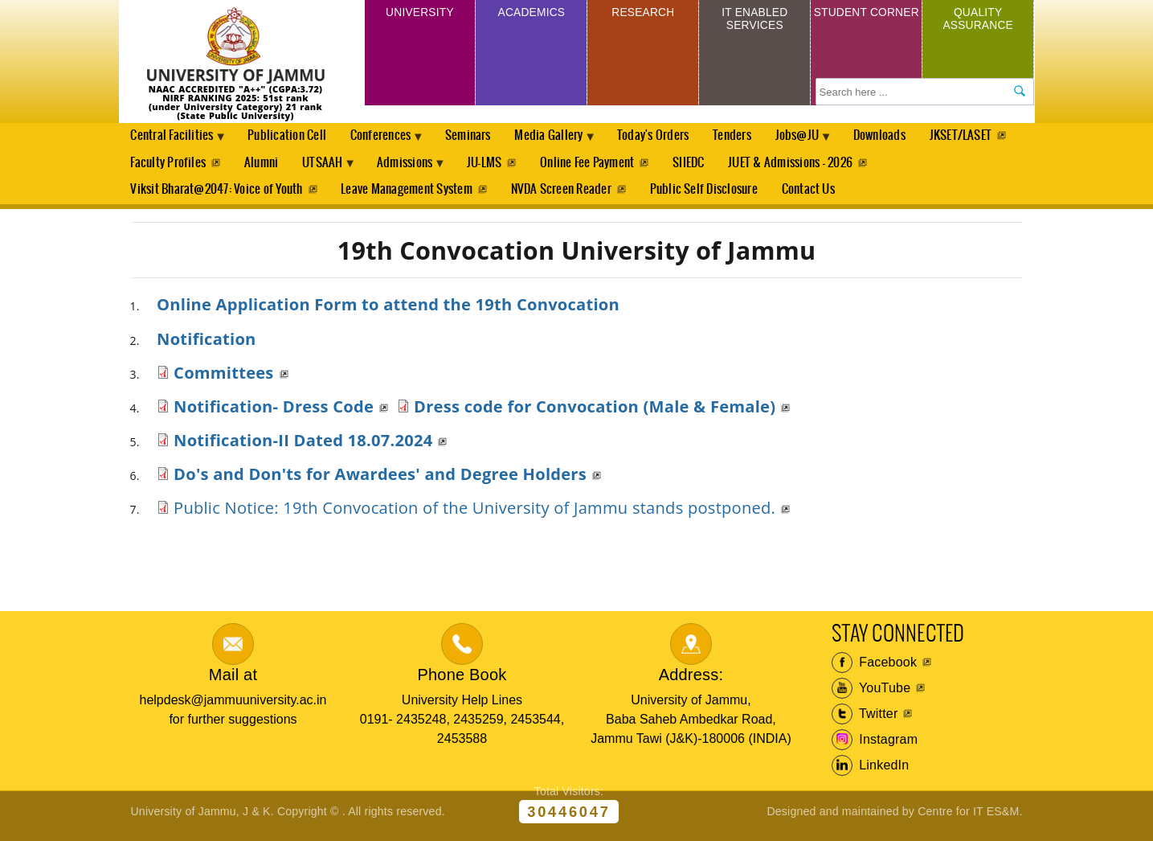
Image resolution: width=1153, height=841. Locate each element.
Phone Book (461, 682)
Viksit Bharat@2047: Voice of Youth (216, 196)
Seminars (482, 137)
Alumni (365, 167)
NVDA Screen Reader (564, 196)
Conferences (391, 141)
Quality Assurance (978, 22)
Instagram (875, 748)
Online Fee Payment (707, 167)
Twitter (865, 722)
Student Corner (866, 22)
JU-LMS (602, 167)
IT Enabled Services (755, 22)
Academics (531, 15)
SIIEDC (809, 167)
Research (643, 15)
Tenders (756, 137)
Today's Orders (675, 137)
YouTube (871, 697)
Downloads (911, 137)
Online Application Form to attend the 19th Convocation (388, 313)
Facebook (875, 671)
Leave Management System (408, 196)
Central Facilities (175, 141)
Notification (206, 346)
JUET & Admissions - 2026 (913, 167)
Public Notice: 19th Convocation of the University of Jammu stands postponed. (474, 516)
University (419, 15)
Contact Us (814, 196)
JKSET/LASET (161, 167)
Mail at (233, 682)
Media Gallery (567, 141)
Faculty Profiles (271, 167)
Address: (691, 682)
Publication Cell (293, 137)
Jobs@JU (825, 141)
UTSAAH (431, 171)
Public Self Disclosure (709, 196)
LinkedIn (871, 774)
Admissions (519, 171)
